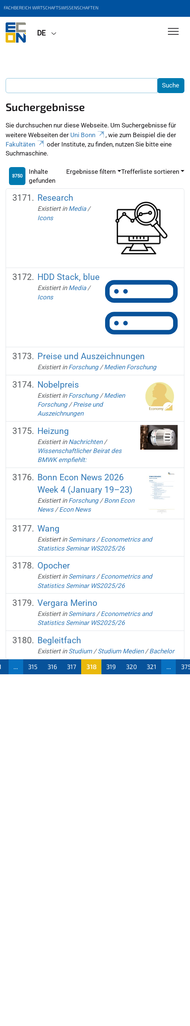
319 (111, 666)
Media (77, 208)
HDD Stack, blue (68, 277)
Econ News (75, 509)
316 (52, 666)
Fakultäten (25, 144)
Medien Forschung (130, 367)
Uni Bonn (87, 135)
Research (55, 197)
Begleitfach (59, 640)
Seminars (81, 539)
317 (71, 666)
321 (151, 666)
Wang (48, 528)
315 (32, 666)
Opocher (53, 565)
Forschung (83, 367)
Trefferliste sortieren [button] (150, 171)
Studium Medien (121, 651)
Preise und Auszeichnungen (91, 356)
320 (131, 666)
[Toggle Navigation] (173, 32)
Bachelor (161, 651)
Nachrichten (85, 442)
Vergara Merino (67, 603)
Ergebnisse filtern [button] (91, 171)
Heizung (53, 431)
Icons (45, 218)
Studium (80, 651)
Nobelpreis (58, 384)
